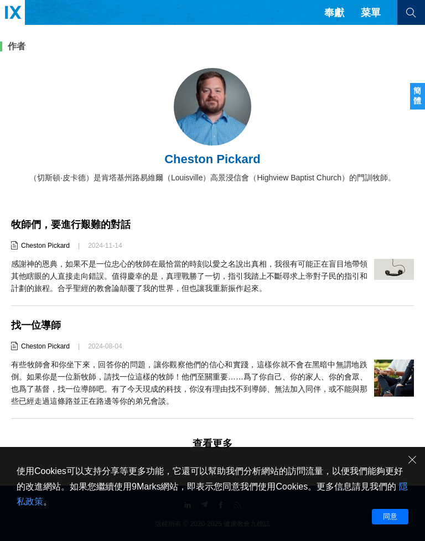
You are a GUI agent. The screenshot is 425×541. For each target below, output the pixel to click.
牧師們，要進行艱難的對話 (71, 224)
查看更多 (212, 443)
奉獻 (334, 12)
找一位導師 (36, 325)
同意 (390, 516)
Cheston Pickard (45, 245)
